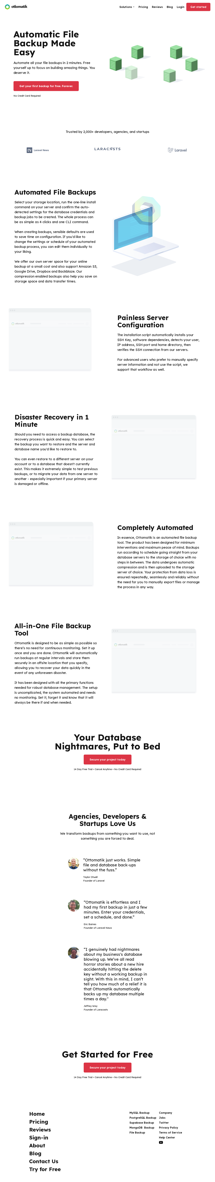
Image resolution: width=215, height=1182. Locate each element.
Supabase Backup (141, 1122)
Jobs (162, 1117)
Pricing (143, 7)
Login (180, 7)
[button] (127, 7)
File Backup (137, 1132)
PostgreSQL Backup (142, 1117)
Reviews (157, 7)
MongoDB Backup (141, 1127)
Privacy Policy (168, 1127)
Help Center (167, 1137)
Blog (170, 7)
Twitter (164, 1122)
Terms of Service (170, 1132)
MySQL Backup (139, 1112)
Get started (198, 7)
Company (165, 1112)
